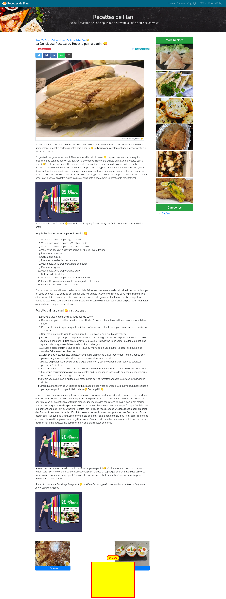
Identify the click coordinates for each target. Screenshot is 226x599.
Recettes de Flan (15, 3)
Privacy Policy (215, 3)
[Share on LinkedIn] (53, 55)
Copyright (192, 3)
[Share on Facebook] (46, 55)
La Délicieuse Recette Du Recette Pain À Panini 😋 (69, 40)
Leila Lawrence (44, 49)
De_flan (45, 40)
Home (171, 3)
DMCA (202, 3)
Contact (181, 3)
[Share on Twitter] (38, 55)
